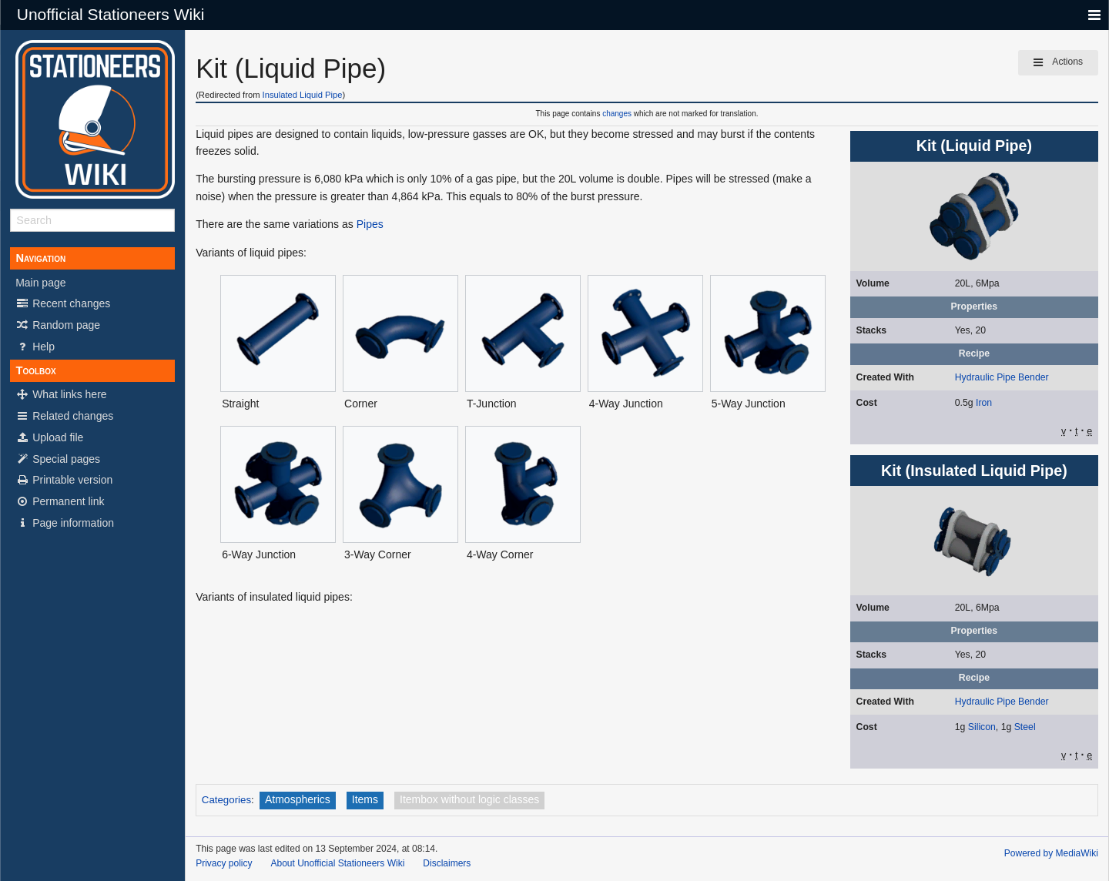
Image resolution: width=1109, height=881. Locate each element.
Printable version (63, 480)
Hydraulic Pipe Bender (1002, 377)
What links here (60, 394)
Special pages (57, 459)
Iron (984, 402)
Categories (226, 800)
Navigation (40, 258)
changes (617, 113)
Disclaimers (447, 863)
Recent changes (62, 303)
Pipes (370, 224)
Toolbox (35, 370)
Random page (57, 325)
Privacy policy (224, 863)
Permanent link (59, 501)
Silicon (982, 727)
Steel (1025, 727)
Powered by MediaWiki (1051, 853)
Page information (64, 523)
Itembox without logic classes (469, 799)
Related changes (64, 416)
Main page (40, 282)
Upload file (49, 437)
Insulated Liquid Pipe (303, 94)
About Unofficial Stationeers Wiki (338, 863)
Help (35, 346)
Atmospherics (297, 799)
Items (365, 799)
